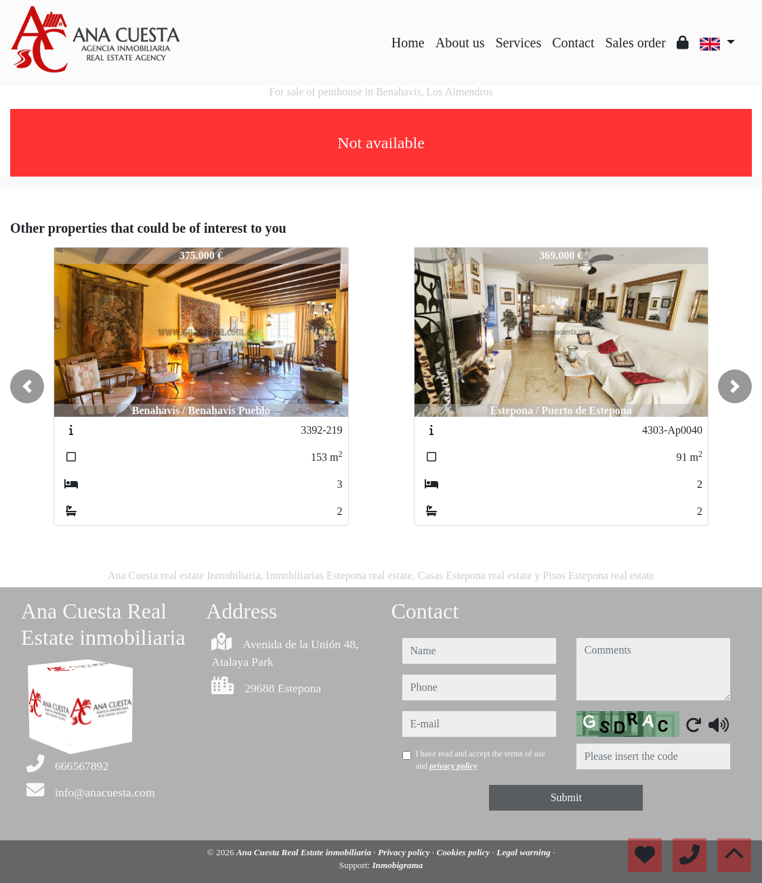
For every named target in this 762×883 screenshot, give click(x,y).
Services (519, 42)
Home (408, 42)
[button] (27, 386)
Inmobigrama (397, 865)
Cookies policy (464, 852)
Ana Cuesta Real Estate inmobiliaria (305, 852)
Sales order (635, 42)
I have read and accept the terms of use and (480, 760)
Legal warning (524, 852)
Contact (573, 42)
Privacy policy (405, 852)
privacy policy (453, 766)
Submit (566, 797)
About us (460, 42)
